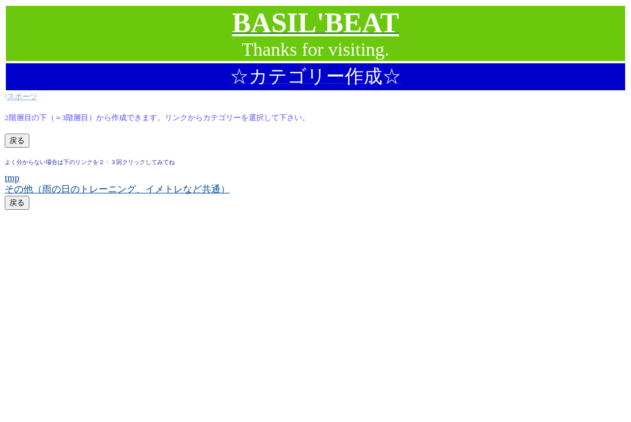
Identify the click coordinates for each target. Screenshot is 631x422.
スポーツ (22, 96)
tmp (12, 178)
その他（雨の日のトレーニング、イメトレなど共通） (117, 189)
